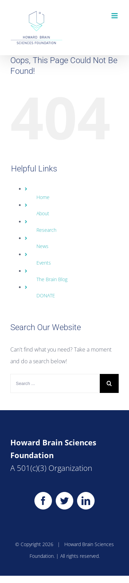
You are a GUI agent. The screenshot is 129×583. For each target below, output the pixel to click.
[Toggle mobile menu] (115, 15)
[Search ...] (55, 383)
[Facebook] (43, 501)
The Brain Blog (51, 279)
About (42, 213)
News (42, 246)
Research (46, 230)
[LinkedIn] (86, 501)
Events (43, 262)
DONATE (45, 295)
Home (43, 197)
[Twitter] (64, 501)
